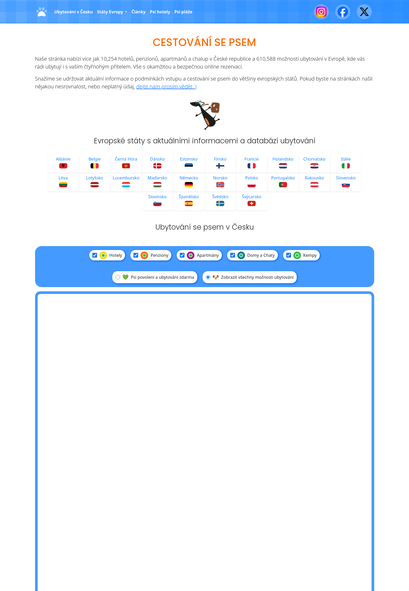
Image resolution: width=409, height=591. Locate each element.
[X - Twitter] (364, 11)
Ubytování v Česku (73, 12)
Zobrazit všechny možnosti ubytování (250, 277)
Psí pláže (183, 12)
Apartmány (199, 255)
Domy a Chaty (252, 255)
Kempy (301, 255)
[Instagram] (321, 11)
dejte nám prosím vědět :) (166, 86)
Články (138, 12)
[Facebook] (342, 11)
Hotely (107, 255)
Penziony (150, 255)
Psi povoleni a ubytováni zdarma (154, 277)
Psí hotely (160, 12)
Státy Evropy (110, 12)
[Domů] (41, 12)
